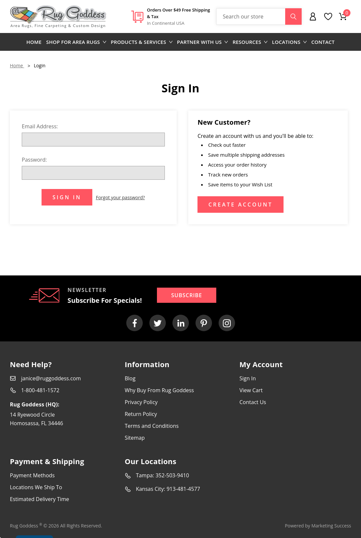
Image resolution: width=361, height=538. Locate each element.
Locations (289, 42)
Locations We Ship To (36, 487)
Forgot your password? (120, 197)
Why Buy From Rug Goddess (159, 390)
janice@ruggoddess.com (51, 378)
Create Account (240, 204)
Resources (249, 42)
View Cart (250, 390)
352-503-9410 (172, 475)
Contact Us (252, 402)
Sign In (247, 378)
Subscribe (186, 295)
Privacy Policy (141, 402)
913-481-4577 (183, 488)
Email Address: (40, 126)
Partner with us (202, 42)
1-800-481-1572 (40, 390)
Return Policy (141, 414)
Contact (323, 42)
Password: (34, 159)
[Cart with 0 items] (343, 16)
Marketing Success (331, 525)
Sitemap (135, 437)
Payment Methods (32, 475)
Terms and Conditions (152, 425)
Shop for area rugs (76, 42)
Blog (130, 378)
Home (34, 42)
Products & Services (141, 42)
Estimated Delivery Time (39, 499)
